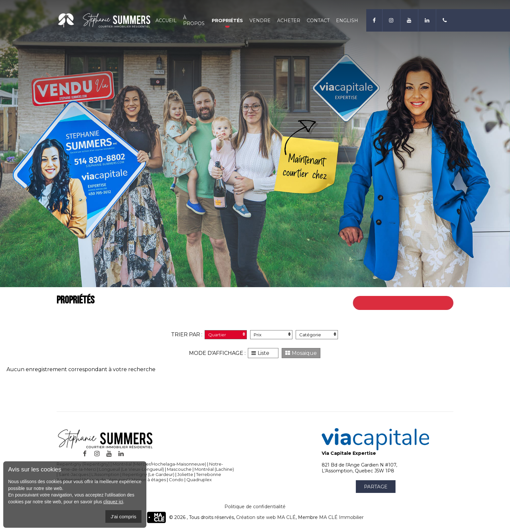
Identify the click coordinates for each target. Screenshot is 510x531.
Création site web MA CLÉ (266, 517)
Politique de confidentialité (255, 507)
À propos (194, 20)
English (347, 20)
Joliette (185, 474)
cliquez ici (113, 501)
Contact (318, 20)
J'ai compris (123, 516)
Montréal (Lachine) (214, 469)
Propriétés (227, 20)
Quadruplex (199, 479)
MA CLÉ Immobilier (341, 517)
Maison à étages (148, 479)
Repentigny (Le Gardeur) (148, 474)
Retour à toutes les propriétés (411, 303)
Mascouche (179, 469)
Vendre (260, 20)
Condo (176, 479)
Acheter (288, 20)
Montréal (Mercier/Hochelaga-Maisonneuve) (159, 464)
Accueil (166, 20)
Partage (375, 486)
